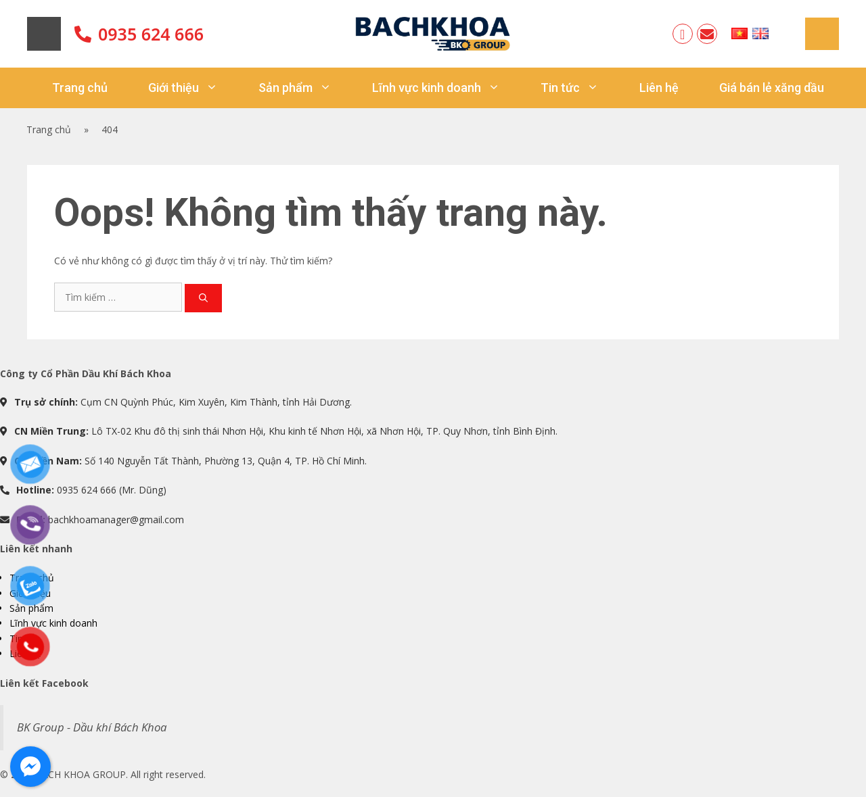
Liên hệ (659, 87)
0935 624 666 (151, 33)
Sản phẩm (305, 88)
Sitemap (822, 34)
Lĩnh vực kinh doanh (446, 88)
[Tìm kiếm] (203, 298)
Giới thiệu (193, 88)
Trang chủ (80, 87)
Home (44, 34)
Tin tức (580, 88)
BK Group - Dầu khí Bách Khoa (91, 727)
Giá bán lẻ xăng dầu (771, 87)
